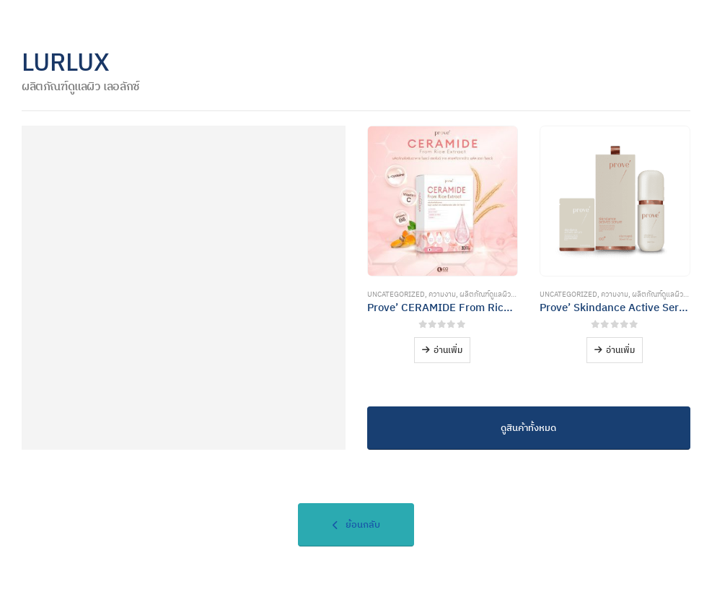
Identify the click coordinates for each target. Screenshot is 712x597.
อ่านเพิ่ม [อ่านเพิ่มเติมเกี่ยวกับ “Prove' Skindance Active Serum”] (620, 349)
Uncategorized (396, 294)
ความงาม (442, 294)
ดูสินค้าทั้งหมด (528, 428)
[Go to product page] (442, 201)
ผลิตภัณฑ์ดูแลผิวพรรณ (494, 294)
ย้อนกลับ (356, 524)
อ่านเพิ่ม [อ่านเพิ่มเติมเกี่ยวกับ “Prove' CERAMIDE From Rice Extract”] (448, 349)
